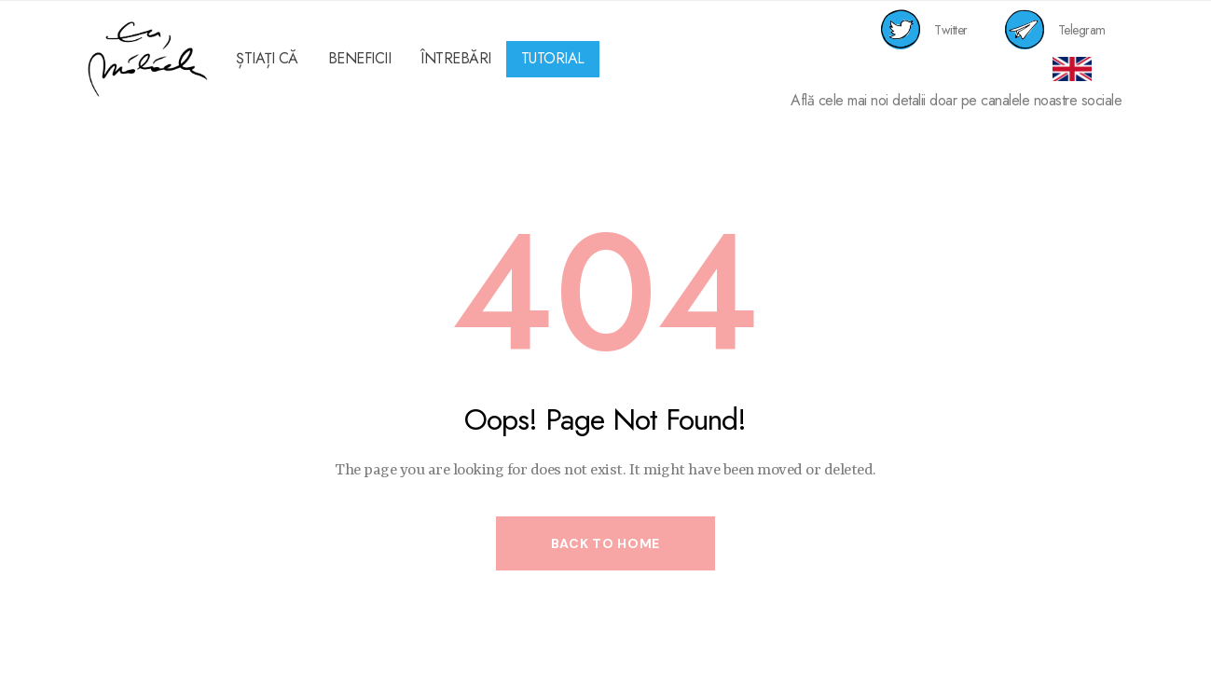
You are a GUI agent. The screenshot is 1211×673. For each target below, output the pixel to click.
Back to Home (605, 543)
